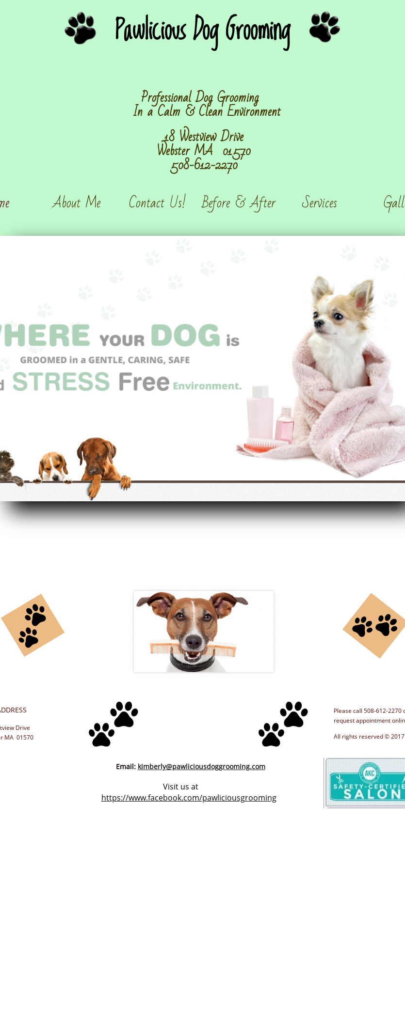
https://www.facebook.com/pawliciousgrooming (188, 797)
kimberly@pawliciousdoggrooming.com (201, 766)
